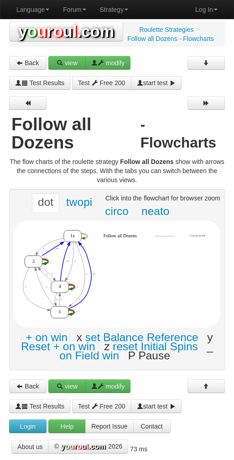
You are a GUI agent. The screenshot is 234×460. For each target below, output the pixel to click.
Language (32, 9)
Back (27, 62)
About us (29, 446)
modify (108, 62)
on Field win (89, 355)
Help (67, 426)
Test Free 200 (101, 83)
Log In (206, 9)
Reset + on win (58, 346)
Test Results (39, 83)
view (67, 62)
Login (28, 426)
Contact (151, 426)
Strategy (114, 9)
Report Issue (109, 426)
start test (156, 83)
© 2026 (88, 447)
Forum (74, 9)
